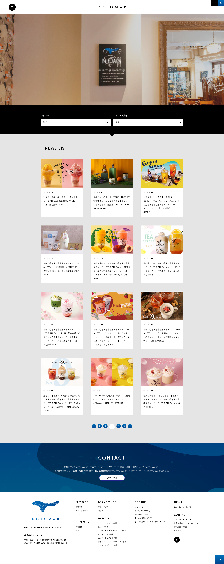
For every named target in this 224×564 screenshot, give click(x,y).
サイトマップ (179, 536)
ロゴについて (81, 520)
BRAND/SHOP (107, 507)
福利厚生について (142, 520)
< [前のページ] (82, 427)
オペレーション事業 (105, 539)
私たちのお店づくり (142, 516)
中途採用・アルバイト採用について (150, 527)
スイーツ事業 (103, 532)
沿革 (77, 536)
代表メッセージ (82, 516)
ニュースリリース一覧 (182, 512)
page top (219, 559)
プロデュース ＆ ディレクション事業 (112, 536)
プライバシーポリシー (182, 525)
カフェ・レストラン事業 (107, 528)
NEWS (178, 507)
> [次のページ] (142, 427)
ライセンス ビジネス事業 (107, 551)
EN (221, 3)
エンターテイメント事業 (107, 543)
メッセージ (139, 512)
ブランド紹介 (103, 512)
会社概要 (79, 532)
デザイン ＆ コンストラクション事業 (112, 547)
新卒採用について (143, 523)
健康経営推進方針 (181, 532)
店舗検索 (101, 516)
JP (215, 3)
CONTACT (180, 519)
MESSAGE (82, 507)
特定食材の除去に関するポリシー (187, 528)
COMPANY (82, 527)
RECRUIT (141, 507)
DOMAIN (104, 523)
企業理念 (79, 512)
